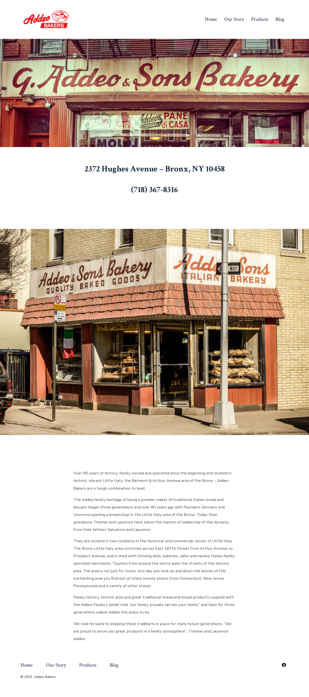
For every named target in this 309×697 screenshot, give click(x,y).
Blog (279, 19)
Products (259, 19)
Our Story (234, 19)
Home (211, 19)
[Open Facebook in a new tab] (284, 665)
